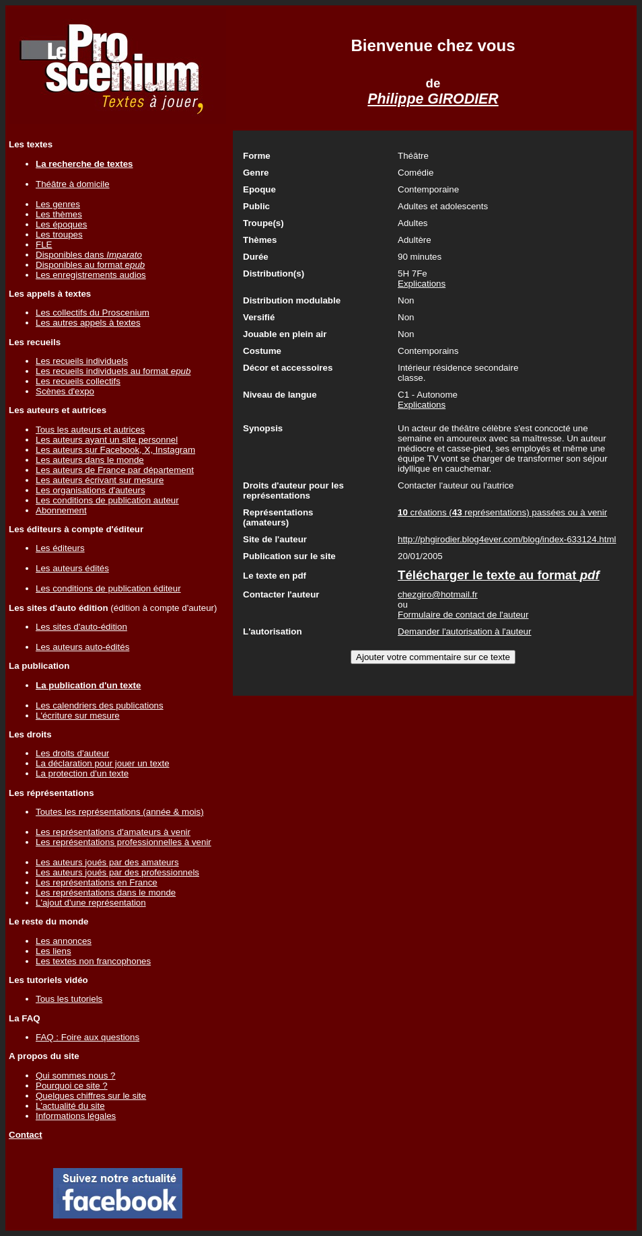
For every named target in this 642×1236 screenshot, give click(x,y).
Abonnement (61, 510)
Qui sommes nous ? (76, 1075)
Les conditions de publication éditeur (108, 588)
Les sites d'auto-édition (81, 627)
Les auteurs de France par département (115, 470)
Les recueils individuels (82, 361)
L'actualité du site (70, 1106)
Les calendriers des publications (100, 705)
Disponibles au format (90, 265)
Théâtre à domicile (73, 184)
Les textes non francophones (93, 961)
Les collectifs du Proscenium (92, 312)
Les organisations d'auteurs (90, 490)
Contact (25, 1135)
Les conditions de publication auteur (107, 500)
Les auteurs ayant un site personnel (107, 440)
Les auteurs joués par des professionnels (117, 872)
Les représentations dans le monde (106, 892)
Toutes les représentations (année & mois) (120, 812)
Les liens (53, 951)
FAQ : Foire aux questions (87, 1037)
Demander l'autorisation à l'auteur (464, 631)
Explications (421, 284)
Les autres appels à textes (88, 323)
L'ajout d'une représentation (91, 903)
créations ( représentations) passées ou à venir (502, 512)
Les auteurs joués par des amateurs (107, 862)
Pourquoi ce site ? (72, 1086)
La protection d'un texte (82, 773)
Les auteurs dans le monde (90, 460)
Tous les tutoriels (69, 999)
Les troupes (59, 234)
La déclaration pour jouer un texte (103, 763)
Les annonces (64, 941)
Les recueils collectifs (78, 381)
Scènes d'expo (65, 391)
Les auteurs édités (72, 568)
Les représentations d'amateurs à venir (113, 832)
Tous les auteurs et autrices (90, 430)
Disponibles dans (89, 255)
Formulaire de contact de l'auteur (463, 615)
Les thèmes (59, 214)
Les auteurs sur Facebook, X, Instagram (115, 450)
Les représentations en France (96, 882)
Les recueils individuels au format (113, 371)
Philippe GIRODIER (432, 99)
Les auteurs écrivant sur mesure (100, 480)
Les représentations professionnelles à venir (123, 842)
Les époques (61, 224)
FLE (44, 245)
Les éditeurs (60, 548)
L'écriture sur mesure (78, 716)
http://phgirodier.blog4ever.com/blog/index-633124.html (507, 539)
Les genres (58, 204)
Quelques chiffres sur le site (91, 1096)
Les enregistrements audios (91, 275)
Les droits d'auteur (72, 753)
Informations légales (76, 1116)
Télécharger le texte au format (499, 575)
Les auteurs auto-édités (82, 647)
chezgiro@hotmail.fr (438, 594)
